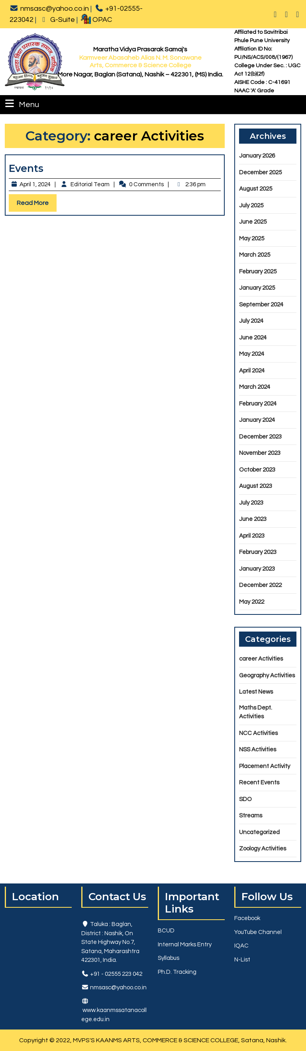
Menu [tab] (21, 103)
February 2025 (258, 272)
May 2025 (251, 239)
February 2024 (258, 404)
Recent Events (259, 783)
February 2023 (258, 552)
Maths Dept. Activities (255, 712)
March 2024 (254, 387)
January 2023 (257, 569)
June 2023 (253, 519)
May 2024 (251, 354)
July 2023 (251, 503)
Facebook (247, 918)
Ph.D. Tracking (177, 972)
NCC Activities (258, 733)
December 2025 (260, 172)
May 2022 (251, 602)
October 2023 (257, 470)
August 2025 (255, 189)
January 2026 (257, 156)
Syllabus (168, 958)
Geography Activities (267, 676)
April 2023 (252, 536)
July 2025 (251, 206)
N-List (242, 960)
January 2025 (257, 288)
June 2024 (253, 338)
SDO (245, 799)
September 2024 (261, 305)
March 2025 (254, 255)
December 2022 (260, 585)
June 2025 (253, 222)
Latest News (256, 692)
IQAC (241, 946)
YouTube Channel (258, 932)
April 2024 (252, 371)
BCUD (166, 931)
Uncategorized (259, 832)
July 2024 (251, 321)
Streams (250, 816)
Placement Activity (264, 766)
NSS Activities (257, 750)
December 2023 (260, 437)
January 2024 (257, 420)
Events (26, 168)
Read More (37, 205)
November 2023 (259, 453)
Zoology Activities (262, 849)
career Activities (261, 659)
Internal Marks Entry (185, 945)
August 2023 (255, 486)
